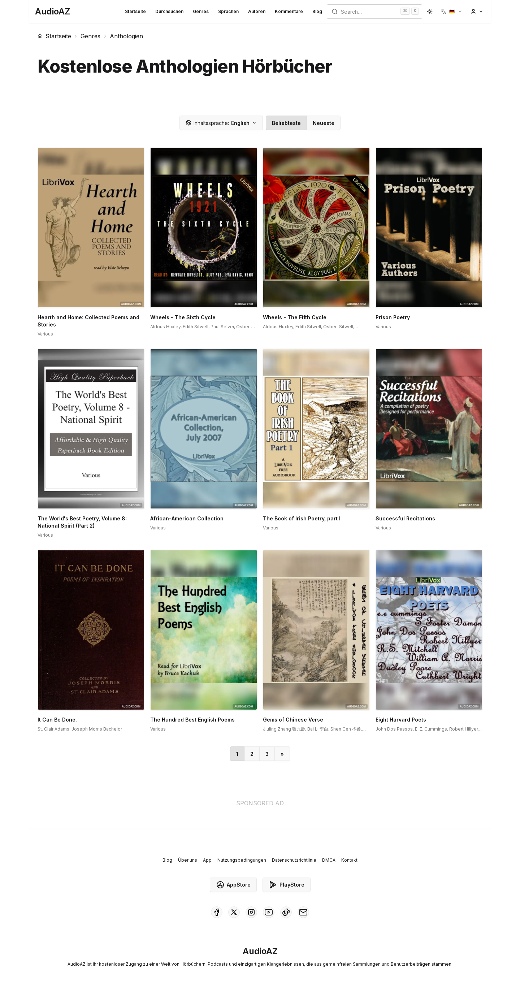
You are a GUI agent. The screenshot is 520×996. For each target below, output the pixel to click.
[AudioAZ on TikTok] (286, 912)
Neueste (323, 123)
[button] (451, 11)
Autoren (256, 11)
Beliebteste (286, 123)
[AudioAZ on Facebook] (216, 912)
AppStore (233, 884)
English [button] (221, 123)
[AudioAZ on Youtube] (268, 912)
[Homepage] (52, 11)
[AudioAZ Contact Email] (303, 912)
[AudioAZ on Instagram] (251, 912)
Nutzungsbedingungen (241, 860)
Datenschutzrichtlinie (294, 860)
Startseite (135, 11)
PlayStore (286, 884)
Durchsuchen (169, 11)
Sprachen (228, 11)
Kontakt (349, 860)
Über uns (187, 860)
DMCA (328, 860)
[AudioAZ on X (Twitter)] (234, 912)
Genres (201, 11)
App (207, 860)
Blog (317, 11)
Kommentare (289, 11)
